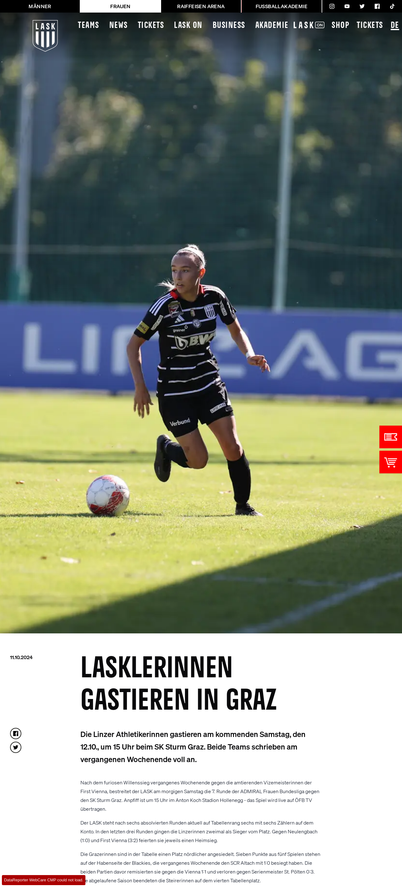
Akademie (272, 26)
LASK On (188, 26)
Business (229, 26)
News (118, 26)
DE (395, 26)
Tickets (151, 26)
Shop (340, 26)
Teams (88, 26)
